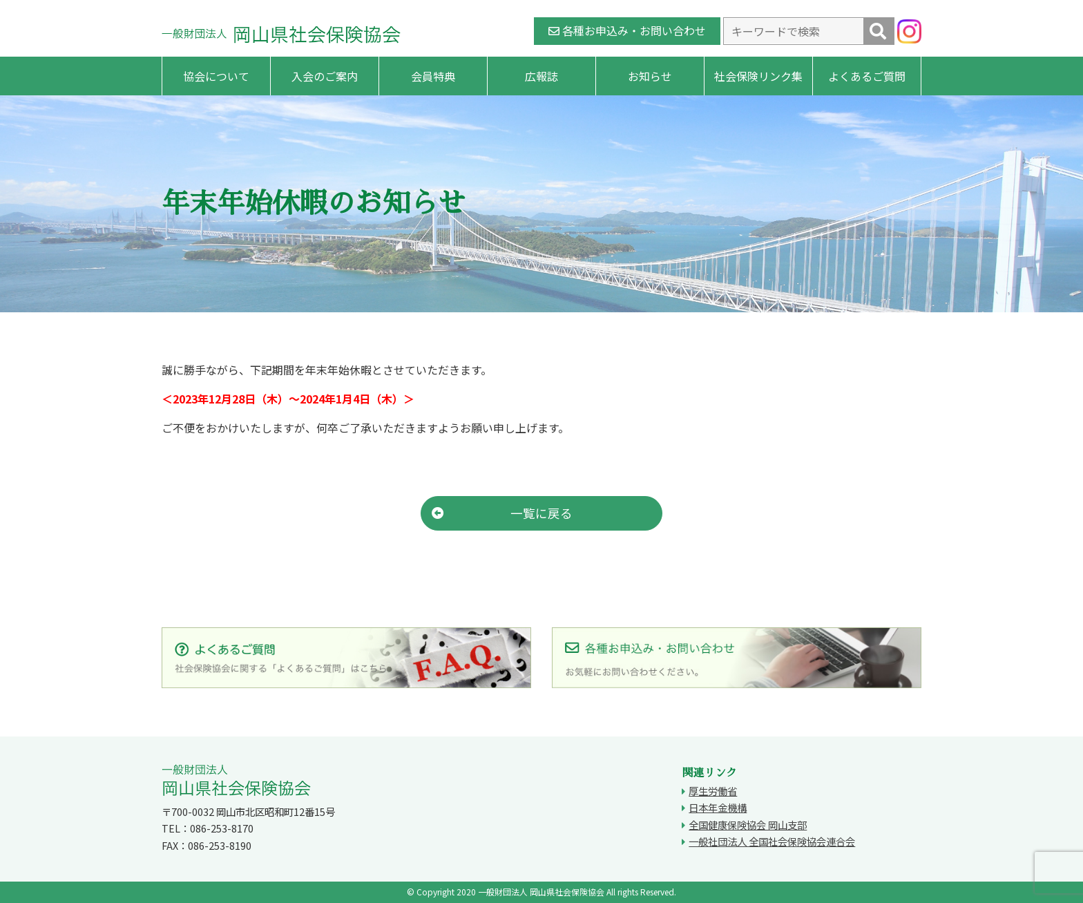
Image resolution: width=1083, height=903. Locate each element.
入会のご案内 (324, 76)
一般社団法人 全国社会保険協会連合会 (772, 841)
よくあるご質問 (866, 76)
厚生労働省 (713, 790)
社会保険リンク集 (758, 76)
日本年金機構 (718, 807)
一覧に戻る (502, 513)
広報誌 (541, 76)
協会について (216, 76)
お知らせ (650, 76)
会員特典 (433, 76)
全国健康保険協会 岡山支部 (748, 824)
